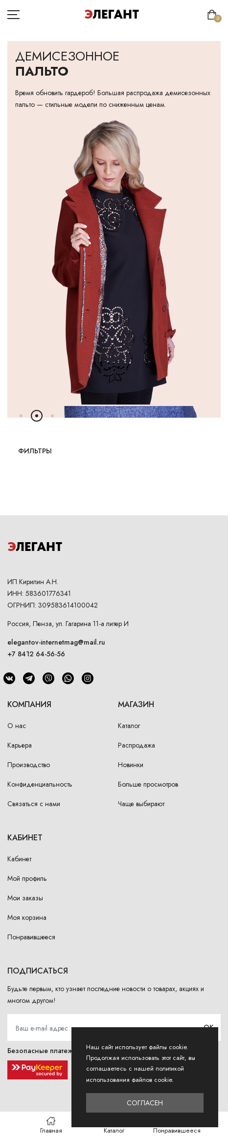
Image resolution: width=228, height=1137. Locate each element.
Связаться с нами (33, 804)
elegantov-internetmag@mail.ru (56, 642)
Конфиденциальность (39, 784)
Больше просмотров (148, 784)
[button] (21, 416)
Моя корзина (26, 917)
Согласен (145, 1103)
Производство (28, 765)
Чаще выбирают (141, 804)
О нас (16, 726)
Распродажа (136, 745)
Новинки (130, 765)
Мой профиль (27, 878)
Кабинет (19, 859)
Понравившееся (31, 937)
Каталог (129, 726)
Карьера (19, 745)
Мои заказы (25, 898)
